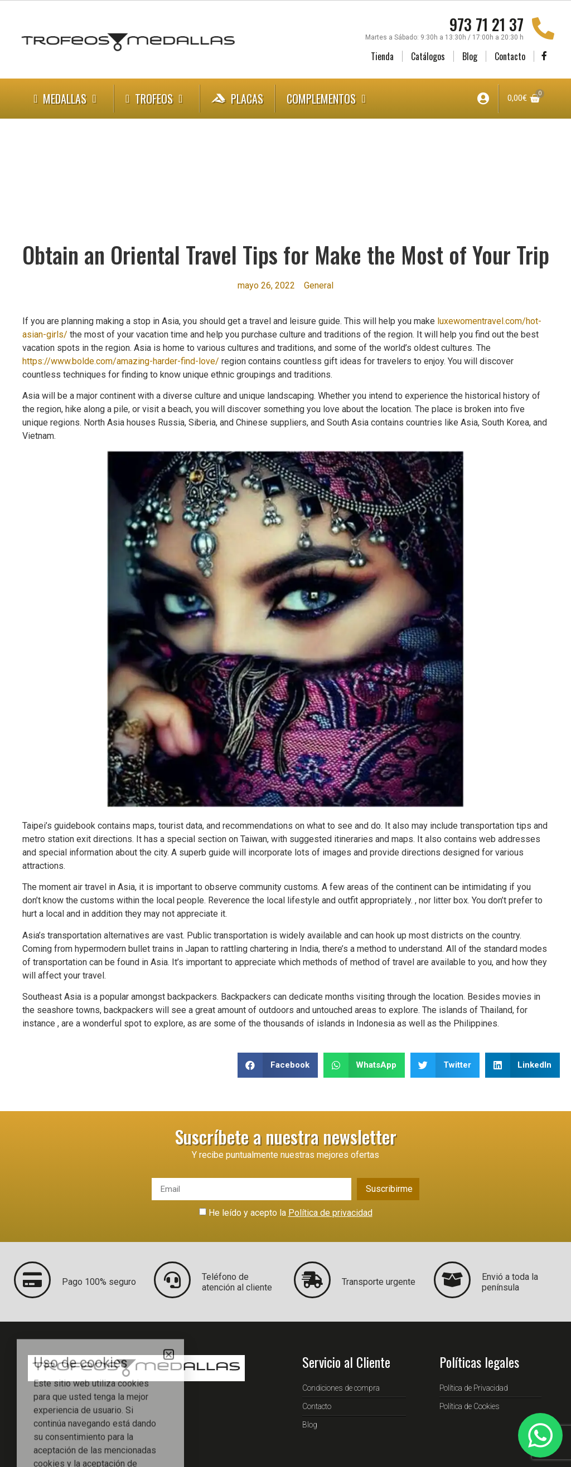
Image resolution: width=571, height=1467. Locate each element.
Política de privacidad (330, 1212)
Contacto (510, 56)
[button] (278, 1065)
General (318, 285)
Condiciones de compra (341, 1387)
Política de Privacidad (473, 1387)
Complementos (329, 98)
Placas (237, 98)
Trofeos (156, 98)
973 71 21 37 (486, 24)
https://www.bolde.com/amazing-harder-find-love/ (120, 361)
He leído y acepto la (290, 1212)
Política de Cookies (469, 1406)
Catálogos (428, 56)
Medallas (67, 98)
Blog (469, 56)
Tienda (382, 56)
